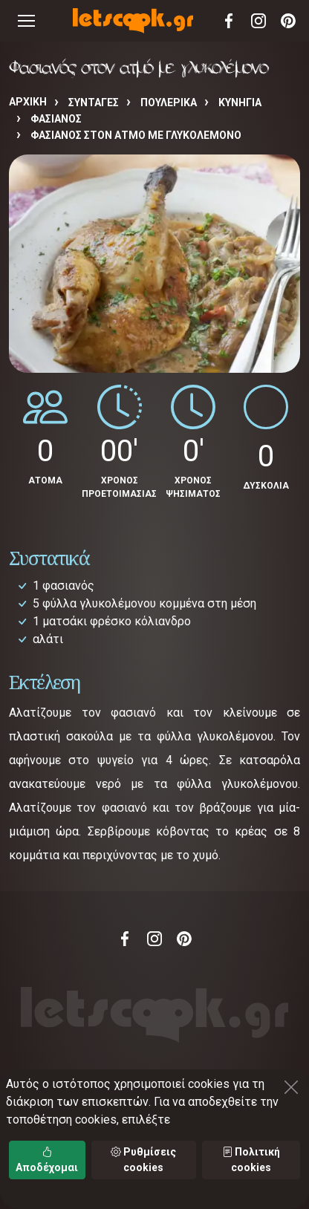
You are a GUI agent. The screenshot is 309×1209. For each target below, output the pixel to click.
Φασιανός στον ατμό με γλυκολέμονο (135, 135)
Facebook (229, 21)
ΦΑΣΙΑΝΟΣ (56, 119)
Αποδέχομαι (47, 1159)
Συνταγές (93, 102)
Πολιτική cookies (251, 1159)
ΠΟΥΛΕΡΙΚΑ (168, 102)
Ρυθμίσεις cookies (143, 1159)
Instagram (258, 21)
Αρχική (28, 102)
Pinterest (288, 21)
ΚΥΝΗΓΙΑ (239, 102)
